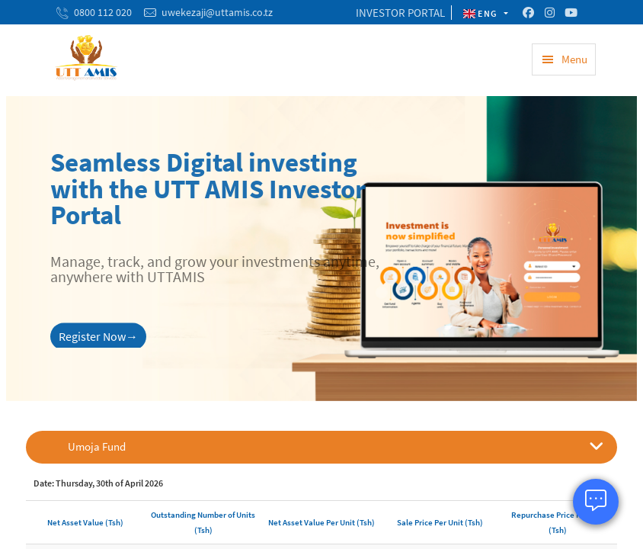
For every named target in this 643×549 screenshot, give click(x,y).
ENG (482, 13)
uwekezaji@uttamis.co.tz (217, 12)
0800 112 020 (103, 12)
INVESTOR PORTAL (400, 12)
